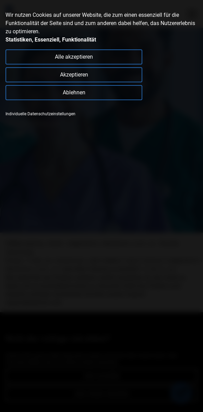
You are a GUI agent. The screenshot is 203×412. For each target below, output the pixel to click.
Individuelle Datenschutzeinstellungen (40, 113)
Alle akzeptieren (74, 57)
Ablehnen (74, 92)
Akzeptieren (74, 74)
